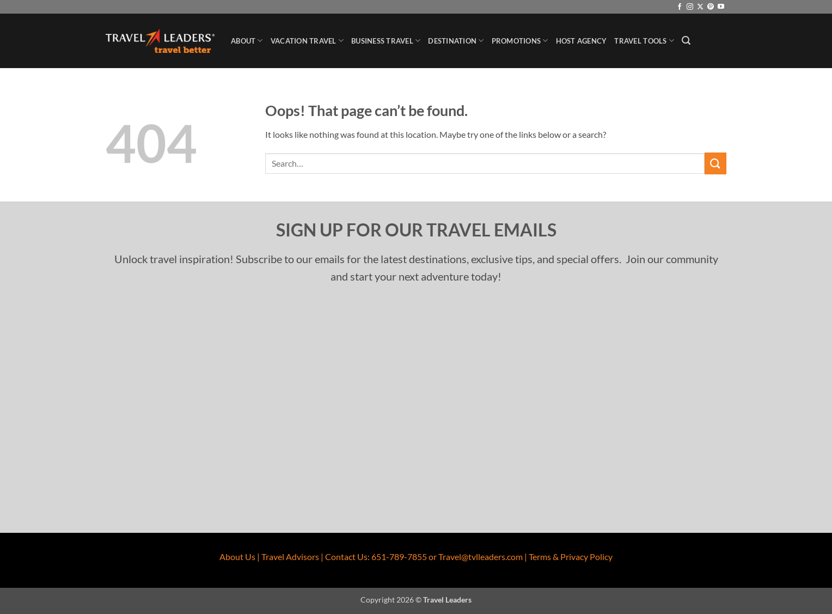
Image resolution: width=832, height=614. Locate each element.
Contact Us (346, 556)
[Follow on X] (700, 7)
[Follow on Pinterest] (710, 7)
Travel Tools (644, 40)
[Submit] (715, 163)
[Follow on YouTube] (721, 7)
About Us (237, 556)
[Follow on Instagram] (690, 7)
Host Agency (581, 41)
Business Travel (385, 40)
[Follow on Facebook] (679, 7)
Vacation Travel (307, 40)
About (247, 40)
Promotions (520, 40)
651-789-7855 (399, 556)
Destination (456, 40)
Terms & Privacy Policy (571, 556)
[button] (686, 40)
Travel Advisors (290, 556)
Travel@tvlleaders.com (480, 556)
